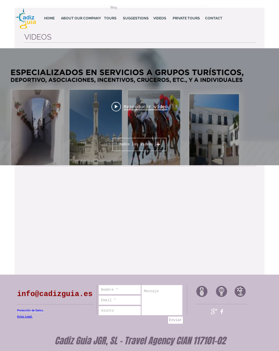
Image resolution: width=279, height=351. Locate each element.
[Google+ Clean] (214, 311)
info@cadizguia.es (55, 294)
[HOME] (49, 18)
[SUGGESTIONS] (136, 18)
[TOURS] (110, 18)
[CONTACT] (213, 18)
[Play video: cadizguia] (139, 107)
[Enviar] (175, 320)
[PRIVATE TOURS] (186, 18)
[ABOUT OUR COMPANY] (81, 18)
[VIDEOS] (159, 18)
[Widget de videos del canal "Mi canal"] (139, 106)
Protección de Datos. (30, 310)
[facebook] (222, 311)
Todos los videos (139, 144)
